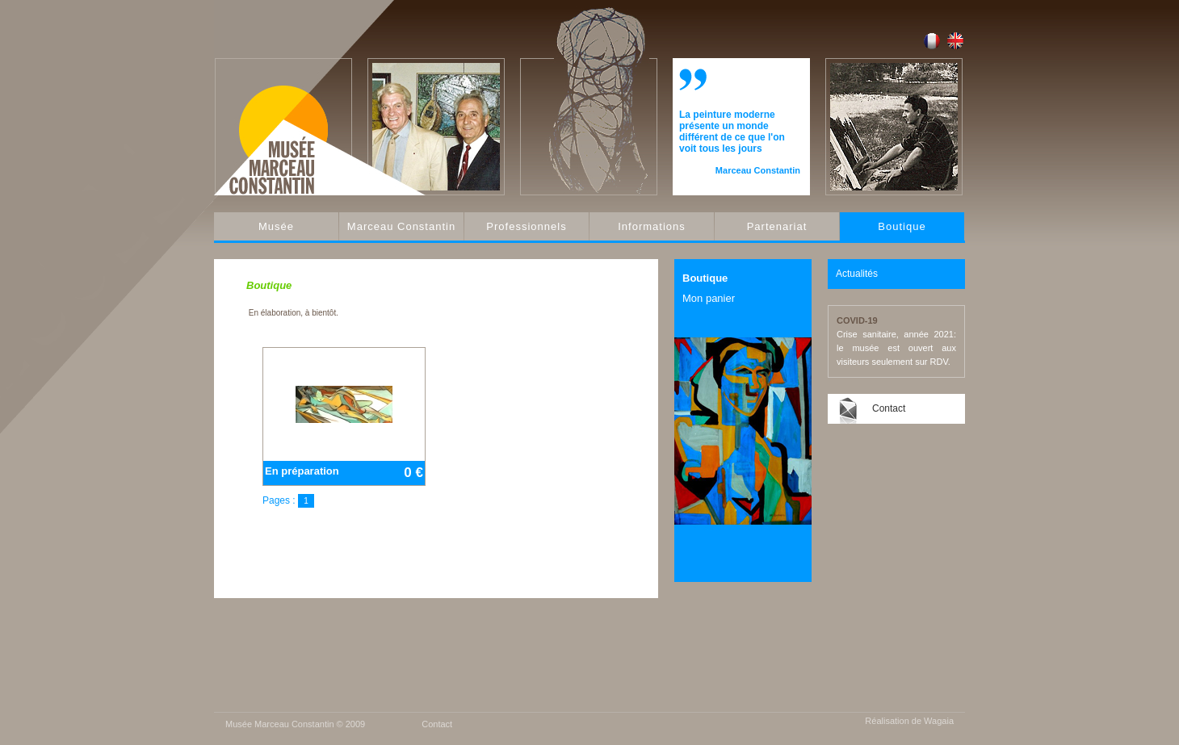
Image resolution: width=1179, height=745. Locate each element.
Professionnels (526, 226)
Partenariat (777, 226)
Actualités (857, 273)
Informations (652, 226)
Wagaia (939, 721)
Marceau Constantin (401, 226)
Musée (276, 226)
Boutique (901, 226)
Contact (888, 408)
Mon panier (708, 298)
